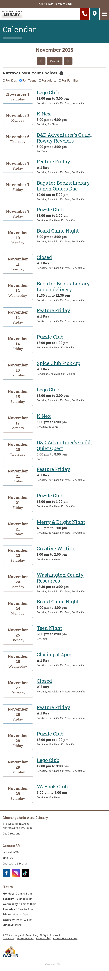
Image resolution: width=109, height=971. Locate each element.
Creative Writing (56, 548)
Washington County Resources (60, 578)
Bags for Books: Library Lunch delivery (63, 286)
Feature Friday (53, 161)
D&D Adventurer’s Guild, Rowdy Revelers (64, 138)
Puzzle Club (50, 209)
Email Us (8, 857)
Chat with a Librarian (15, 863)
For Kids (11, 80)
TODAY (54, 61)
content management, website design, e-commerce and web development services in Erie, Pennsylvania (54, 964)
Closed (44, 257)
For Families (70, 80)
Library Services (25, 938)
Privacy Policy (43, 938)
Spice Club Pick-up (58, 363)
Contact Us (8, 938)
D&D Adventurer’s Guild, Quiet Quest (64, 445)
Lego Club (48, 92)
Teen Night (49, 628)
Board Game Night (58, 231)
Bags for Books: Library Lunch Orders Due (63, 186)
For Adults (49, 80)
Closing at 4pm (54, 654)
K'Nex (44, 113)
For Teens (29, 80)
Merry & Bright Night (61, 522)
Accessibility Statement (65, 938)
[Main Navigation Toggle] (104, 14)
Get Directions (11, 833)
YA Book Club (52, 786)
